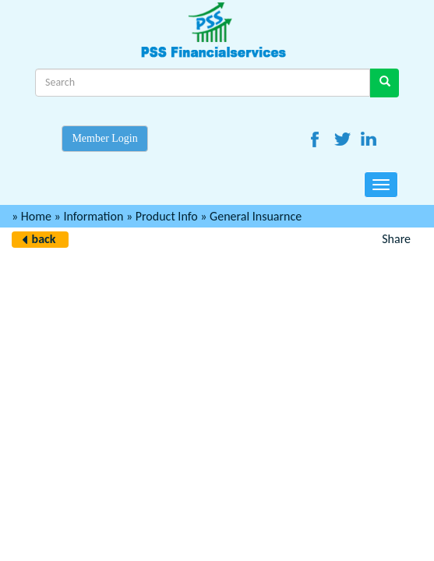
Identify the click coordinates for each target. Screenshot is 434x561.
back (44, 238)
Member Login (104, 138)
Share (396, 238)
